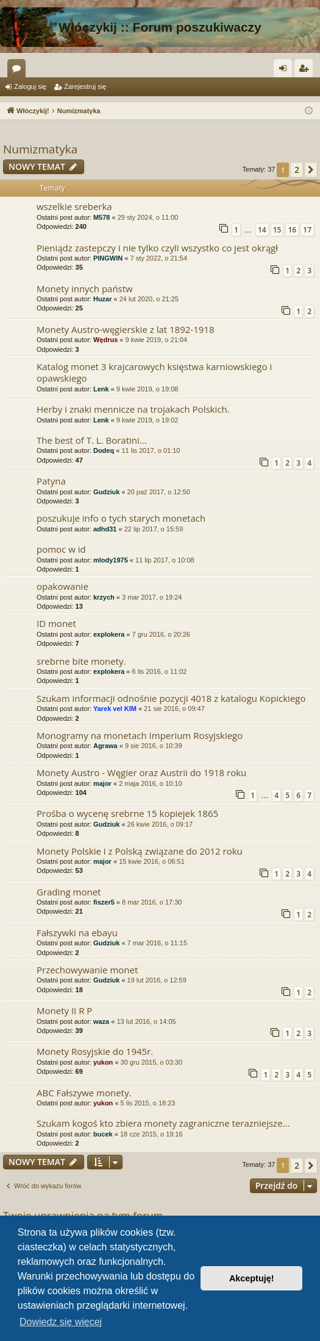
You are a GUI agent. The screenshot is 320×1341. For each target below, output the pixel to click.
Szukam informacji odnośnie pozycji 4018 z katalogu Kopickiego (171, 698)
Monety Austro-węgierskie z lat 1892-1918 (125, 329)
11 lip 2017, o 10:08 (164, 560)
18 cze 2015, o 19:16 (151, 1134)
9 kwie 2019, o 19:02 (147, 420)
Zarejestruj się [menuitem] (306, 70)
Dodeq (103, 450)
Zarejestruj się (85, 86)
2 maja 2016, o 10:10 (150, 783)
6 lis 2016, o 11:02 (159, 671)
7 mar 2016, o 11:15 (157, 943)
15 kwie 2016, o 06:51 (152, 861)
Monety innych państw (85, 288)
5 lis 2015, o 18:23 (148, 1103)
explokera (108, 634)
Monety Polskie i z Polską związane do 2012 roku (140, 851)
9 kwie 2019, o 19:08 (147, 389)
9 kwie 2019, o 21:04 (157, 339)
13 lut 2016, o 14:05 (146, 1021)
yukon (103, 1062)
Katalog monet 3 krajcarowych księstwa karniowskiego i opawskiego (154, 372)
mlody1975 (110, 560)
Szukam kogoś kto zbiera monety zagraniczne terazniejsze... (163, 1123)
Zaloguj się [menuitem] (285, 70)
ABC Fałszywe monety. (84, 1093)
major (102, 783)
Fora (19, 70)
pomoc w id (61, 549)
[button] (311, 170)
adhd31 (105, 529)
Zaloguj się (30, 86)
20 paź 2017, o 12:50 (158, 491)
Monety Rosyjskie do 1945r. (95, 1051)
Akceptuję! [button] (251, 1278)
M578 (101, 217)
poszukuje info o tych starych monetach (121, 518)
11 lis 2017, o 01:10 (150, 450)
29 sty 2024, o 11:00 (148, 217)
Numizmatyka (40, 149)
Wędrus (105, 339)
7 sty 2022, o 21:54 (158, 258)
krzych (104, 597)
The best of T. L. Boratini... (92, 440)
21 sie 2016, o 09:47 (174, 708)
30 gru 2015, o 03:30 (152, 1062)
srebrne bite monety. (81, 661)
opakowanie (62, 586)
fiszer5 (104, 902)
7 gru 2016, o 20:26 (161, 634)
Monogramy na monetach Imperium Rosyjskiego (140, 735)
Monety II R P (64, 1010)
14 (262, 230)
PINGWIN (108, 258)
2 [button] (296, 169)
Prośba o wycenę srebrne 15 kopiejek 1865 (127, 813)
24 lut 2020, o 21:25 (149, 299)
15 (277, 230)
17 (307, 230)
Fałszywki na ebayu (77, 932)
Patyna (51, 481)
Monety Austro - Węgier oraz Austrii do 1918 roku (141, 772)
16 (292, 230)
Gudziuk (106, 491)
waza (101, 1021)
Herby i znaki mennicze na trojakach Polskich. (133, 409)
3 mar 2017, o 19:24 (152, 597)
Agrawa (105, 745)
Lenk (101, 389)
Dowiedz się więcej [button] (61, 1322)
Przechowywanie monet (87, 970)
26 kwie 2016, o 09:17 (160, 824)
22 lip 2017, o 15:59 (153, 529)
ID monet (56, 623)
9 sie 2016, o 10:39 (153, 745)
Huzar (102, 299)
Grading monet (69, 892)
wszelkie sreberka (74, 206)
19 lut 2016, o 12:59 (157, 980)
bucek (103, 1134)
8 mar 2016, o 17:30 (152, 902)
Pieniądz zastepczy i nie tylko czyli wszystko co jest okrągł (157, 248)
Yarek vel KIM (115, 708)
